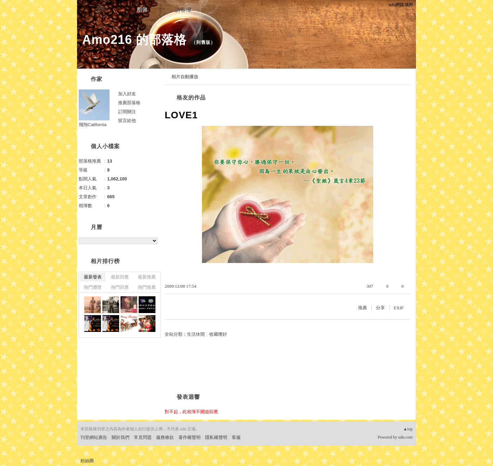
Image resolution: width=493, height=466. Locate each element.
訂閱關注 (127, 111)
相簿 (142, 10)
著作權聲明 (189, 437)
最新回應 (120, 276)
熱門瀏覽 (93, 287)
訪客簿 (183, 10)
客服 (236, 437)
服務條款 (165, 437)
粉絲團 (87, 460)
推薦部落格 (129, 102)
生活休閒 (196, 334)
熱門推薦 (147, 287)
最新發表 (93, 276)
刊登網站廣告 (93, 437)
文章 (101, 10)
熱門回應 (120, 287)
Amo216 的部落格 (134, 40)
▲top (408, 429)
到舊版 (203, 42)
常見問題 (143, 437)
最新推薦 (147, 276)
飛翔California (92, 124)
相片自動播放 (185, 76)
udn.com (405, 437)
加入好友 (127, 93)
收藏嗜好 (218, 334)
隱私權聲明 (216, 437)
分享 (380, 307)
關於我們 (120, 437)
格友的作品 (191, 97)
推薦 (362, 307)
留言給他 (127, 120)
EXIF (399, 307)
